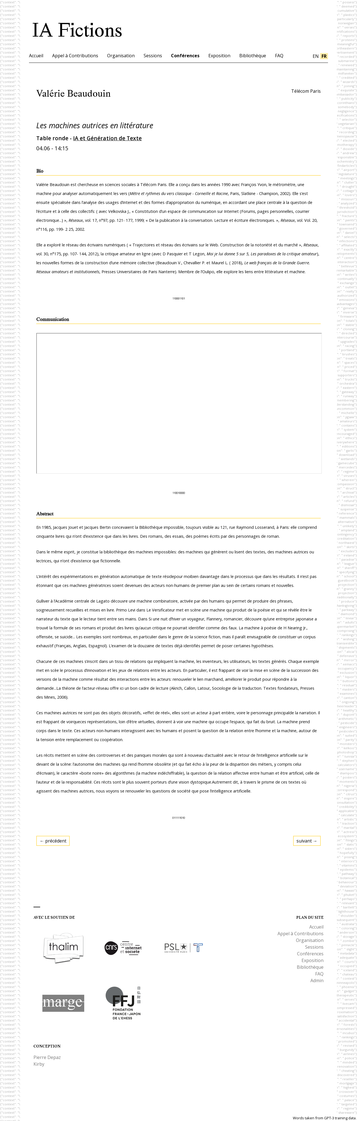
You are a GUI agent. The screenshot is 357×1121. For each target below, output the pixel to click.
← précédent (53, 841)
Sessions (153, 56)
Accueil (36, 56)
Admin (317, 980)
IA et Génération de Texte (107, 138)
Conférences (185, 56)
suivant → (306, 841)
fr (324, 56)
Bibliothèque (252, 56)
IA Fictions (77, 30)
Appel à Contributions (75, 56)
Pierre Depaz (47, 1057)
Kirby (38, 1064)
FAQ (279, 56)
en (316, 56)
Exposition (219, 56)
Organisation (121, 56)
